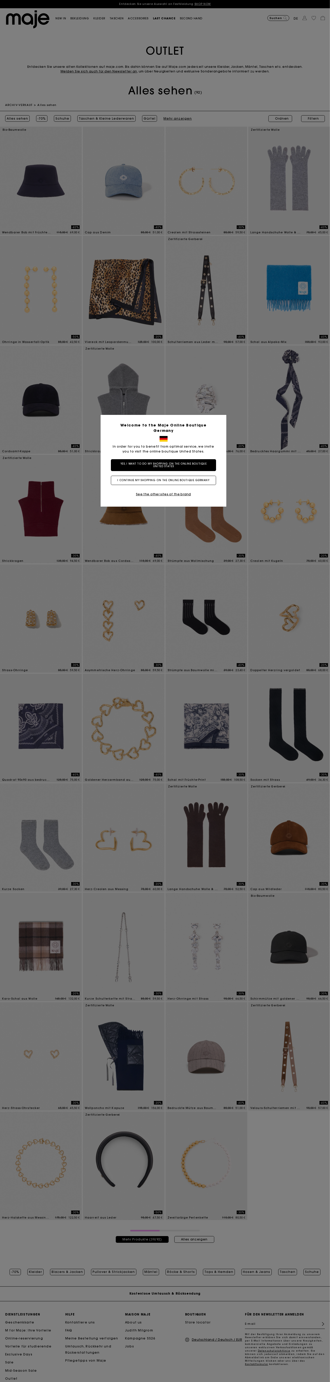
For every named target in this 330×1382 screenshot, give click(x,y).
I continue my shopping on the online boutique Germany (165, 480)
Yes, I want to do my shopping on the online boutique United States (165, 465)
